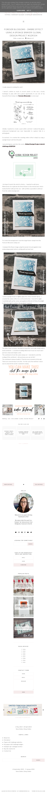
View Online (19, 729)
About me (7, 738)
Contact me (7, 751)
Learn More (21, 10)
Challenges (15, 418)
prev (4, 710)
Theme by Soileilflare (38, 791)
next (43, 710)
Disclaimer (7, 740)
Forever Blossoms (24, 96)
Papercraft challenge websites (13, 742)
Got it (29, 10)
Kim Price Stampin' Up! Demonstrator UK (17, 791)
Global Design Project (26, 418)
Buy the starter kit (9, 748)
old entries (39, 484)
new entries (8, 484)
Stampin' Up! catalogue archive (13, 746)
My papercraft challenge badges (13, 744)
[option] (23, 709)
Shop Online (27, 729)
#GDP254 (4, 418)
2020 (9, 418)
